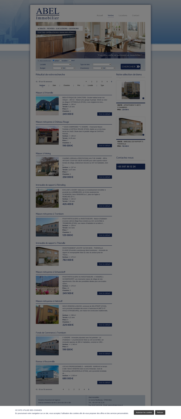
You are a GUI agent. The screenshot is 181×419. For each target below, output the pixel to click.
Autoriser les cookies (144, 412)
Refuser (160, 412)
